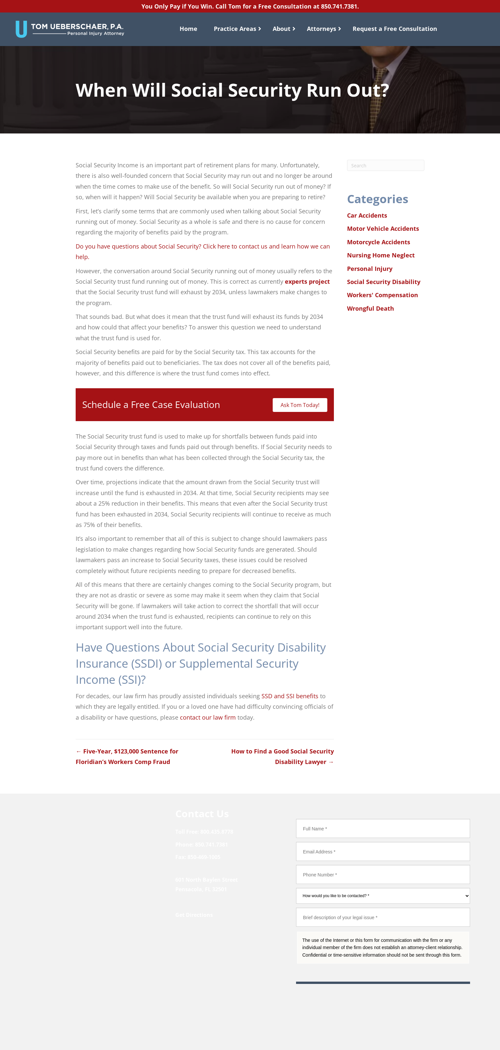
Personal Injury (369, 269)
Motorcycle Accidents (378, 242)
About (281, 29)
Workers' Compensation (382, 295)
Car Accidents (367, 215)
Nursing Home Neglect (381, 255)
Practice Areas (235, 29)
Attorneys (321, 29)
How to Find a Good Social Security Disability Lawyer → (282, 756)
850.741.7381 (339, 6)
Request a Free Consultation (395, 29)
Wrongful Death (370, 308)
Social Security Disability (383, 282)
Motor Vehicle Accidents (383, 228)
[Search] (385, 165)
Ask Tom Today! (300, 405)
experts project (307, 281)
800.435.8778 (216, 831)
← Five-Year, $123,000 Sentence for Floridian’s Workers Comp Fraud (127, 756)
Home (188, 29)
